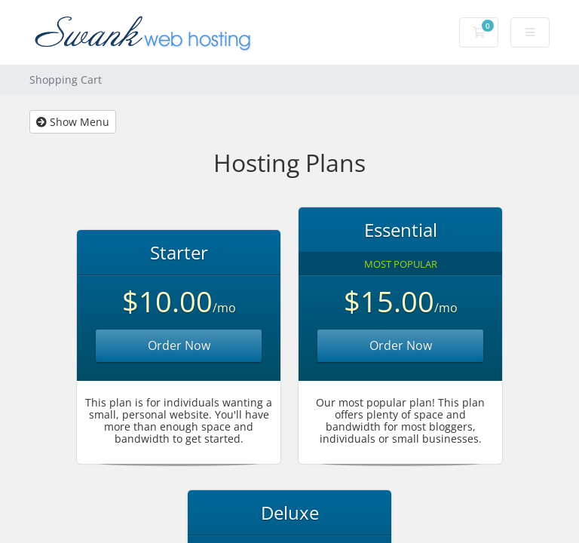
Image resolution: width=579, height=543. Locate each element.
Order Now (179, 345)
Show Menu (72, 122)
